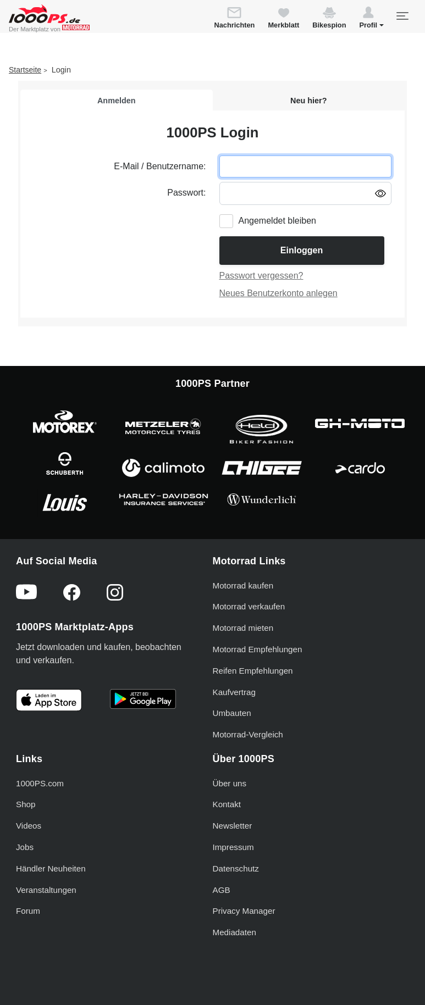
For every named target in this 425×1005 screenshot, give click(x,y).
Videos (28, 825)
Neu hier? (308, 100)
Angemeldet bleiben (277, 220)
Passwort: (186, 192)
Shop (25, 804)
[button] (371, 19)
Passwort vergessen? (261, 275)
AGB (221, 890)
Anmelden (116, 100)
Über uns (230, 783)
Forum (28, 910)
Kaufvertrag (234, 692)
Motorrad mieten (243, 627)
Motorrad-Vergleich (248, 734)
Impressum (233, 847)
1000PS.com (40, 783)
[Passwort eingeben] (305, 193)
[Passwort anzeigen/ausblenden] (380, 193)
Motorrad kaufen (243, 585)
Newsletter (232, 825)
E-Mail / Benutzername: (160, 166)
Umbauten (232, 713)
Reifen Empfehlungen (253, 670)
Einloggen (301, 250)
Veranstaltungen (46, 890)
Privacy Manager (244, 910)
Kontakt (227, 804)
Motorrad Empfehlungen (257, 649)
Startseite (25, 69)
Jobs (25, 847)
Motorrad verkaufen (249, 606)
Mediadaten (234, 932)
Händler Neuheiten (51, 868)
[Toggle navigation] (402, 16)
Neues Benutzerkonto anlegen (278, 293)
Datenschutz (236, 868)
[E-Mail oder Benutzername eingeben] (305, 166)
